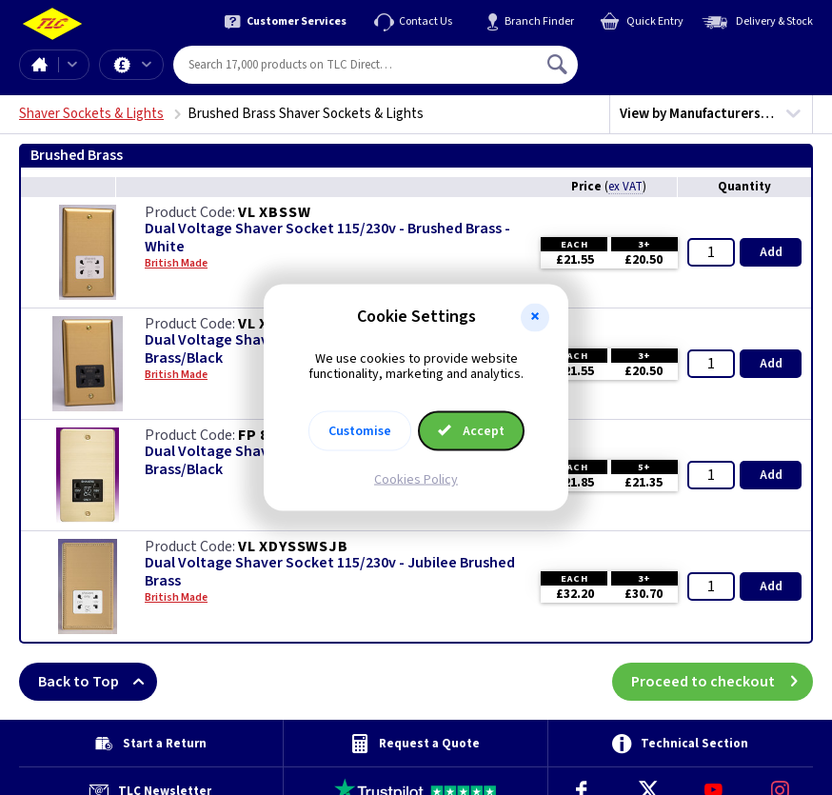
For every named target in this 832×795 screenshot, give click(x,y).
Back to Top (97, 682)
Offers (146, 65)
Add (771, 252)
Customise (359, 431)
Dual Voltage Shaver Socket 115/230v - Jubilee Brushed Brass (330, 572)
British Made (176, 263)
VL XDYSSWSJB (293, 546)
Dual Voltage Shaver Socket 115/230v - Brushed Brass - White (327, 238)
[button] (535, 317)
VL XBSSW (274, 212)
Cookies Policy (416, 479)
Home (39, 64)
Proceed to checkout (722, 682)
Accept (471, 431)
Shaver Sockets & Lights (91, 114)
